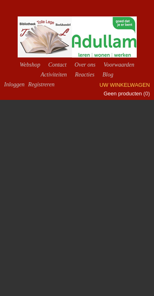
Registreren (41, 84)
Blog (107, 75)
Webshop (30, 65)
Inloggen (14, 84)
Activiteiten (54, 75)
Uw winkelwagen (124, 85)
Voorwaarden (118, 65)
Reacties (84, 75)
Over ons (85, 65)
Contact (57, 65)
